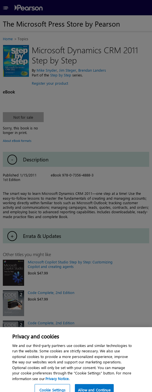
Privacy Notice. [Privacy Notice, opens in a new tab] (57, 381)
